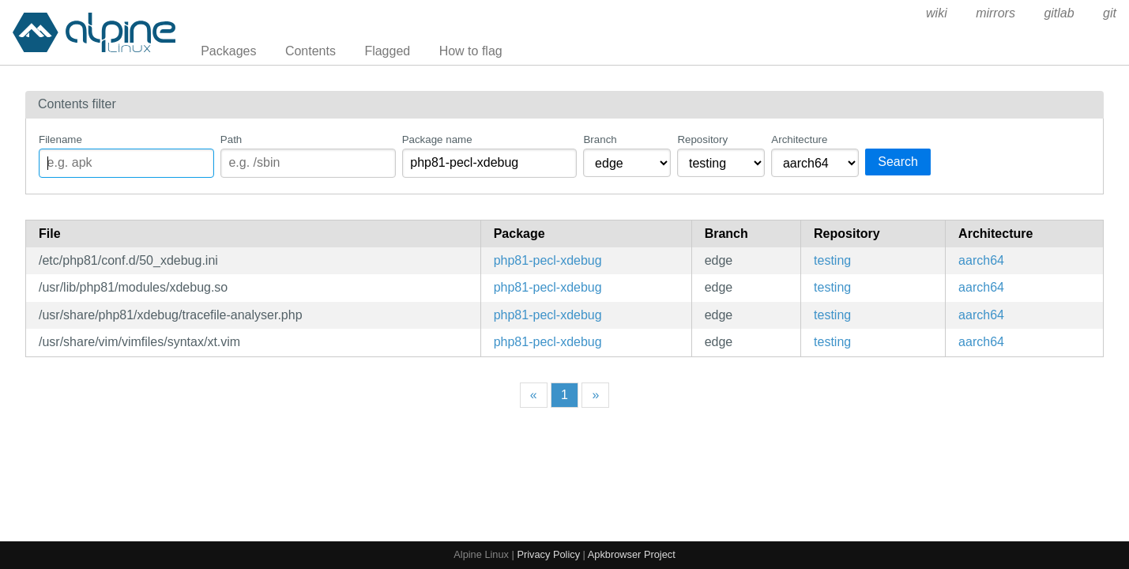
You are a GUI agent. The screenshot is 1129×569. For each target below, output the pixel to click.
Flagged (387, 51)
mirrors (995, 13)
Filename (60, 139)
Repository (702, 139)
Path (231, 139)
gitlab (1059, 13)
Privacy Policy (548, 554)
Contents (310, 51)
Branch (599, 139)
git (1109, 13)
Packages (228, 51)
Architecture (799, 139)
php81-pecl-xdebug (548, 260)
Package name (437, 139)
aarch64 (981, 260)
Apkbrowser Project (632, 554)
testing (832, 260)
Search (898, 161)
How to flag (470, 51)
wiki (936, 13)
